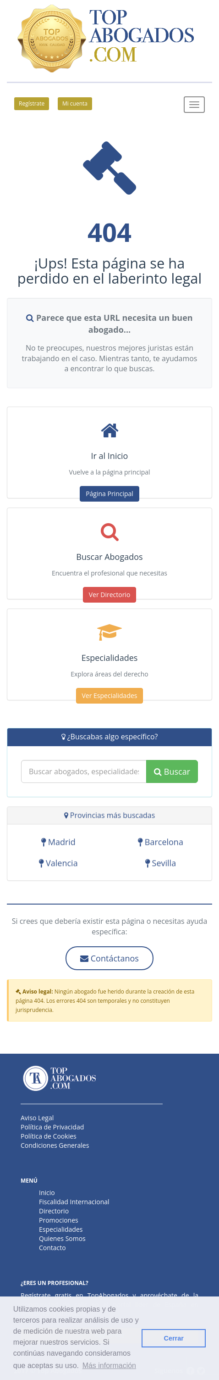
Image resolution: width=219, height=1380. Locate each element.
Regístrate (31, 103)
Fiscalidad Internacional (74, 1201)
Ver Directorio (110, 594)
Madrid (58, 843)
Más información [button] (109, 1365)
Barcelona (160, 843)
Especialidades (60, 1229)
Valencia (58, 864)
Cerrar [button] (174, 1338)
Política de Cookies (49, 1136)
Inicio (47, 1192)
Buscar (172, 771)
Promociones (58, 1220)
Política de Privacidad (52, 1127)
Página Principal (109, 493)
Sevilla (160, 864)
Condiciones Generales (55, 1145)
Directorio (54, 1211)
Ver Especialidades (109, 695)
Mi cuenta (75, 103)
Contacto (52, 1247)
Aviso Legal (37, 1117)
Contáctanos (109, 958)
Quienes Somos (62, 1238)
